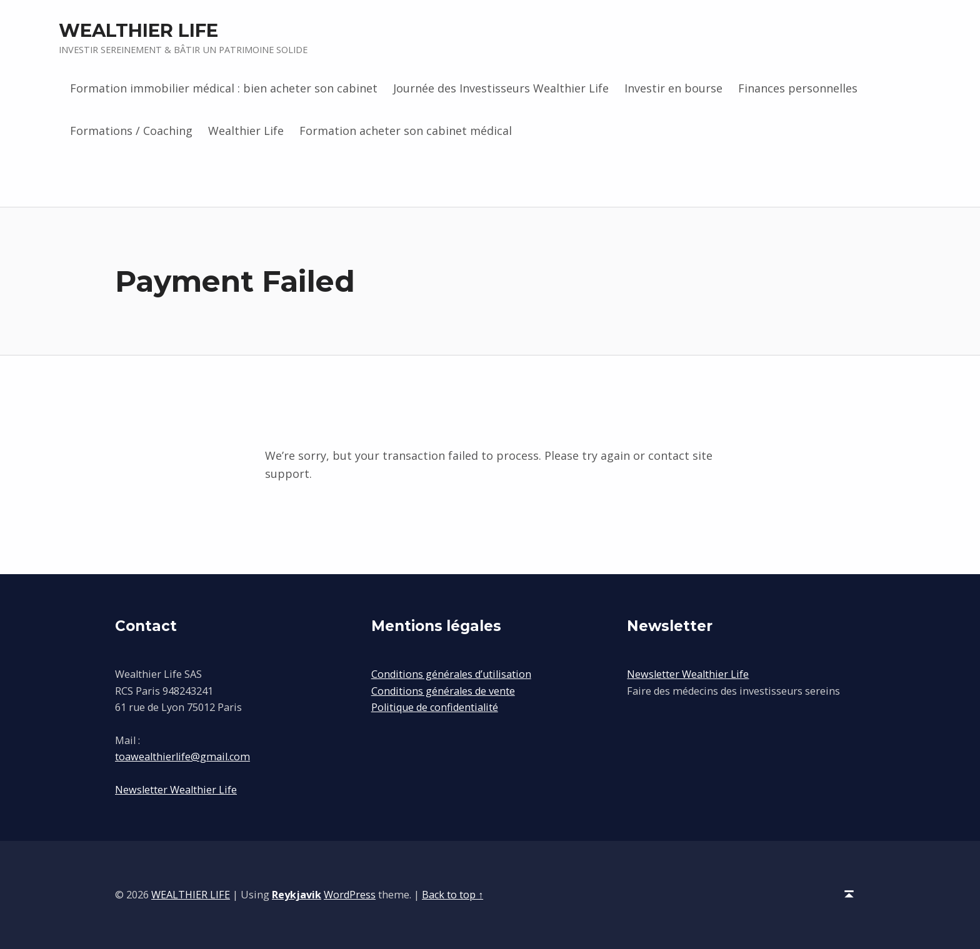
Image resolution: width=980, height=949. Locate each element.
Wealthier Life (246, 130)
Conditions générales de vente (443, 691)
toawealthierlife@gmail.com (182, 756)
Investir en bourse (673, 88)
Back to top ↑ (452, 895)
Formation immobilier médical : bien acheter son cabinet (224, 88)
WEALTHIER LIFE (138, 30)
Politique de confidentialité (434, 707)
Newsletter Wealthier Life (176, 790)
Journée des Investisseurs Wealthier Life (501, 88)
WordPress (350, 895)
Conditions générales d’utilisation (451, 674)
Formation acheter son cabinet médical (405, 130)
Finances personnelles (798, 88)
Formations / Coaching (131, 130)
